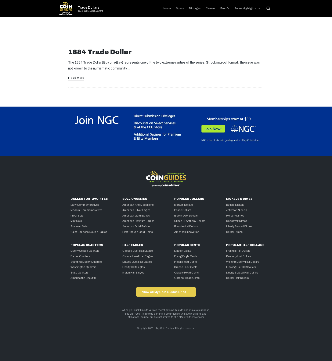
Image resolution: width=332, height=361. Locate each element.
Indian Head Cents (185, 261)
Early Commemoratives (85, 204)
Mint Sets (76, 220)
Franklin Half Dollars (238, 250)
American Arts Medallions (138, 204)
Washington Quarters (84, 267)
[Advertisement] (166, 34)
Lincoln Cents (182, 250)
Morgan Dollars (183, 204)
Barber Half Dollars (237, 277)
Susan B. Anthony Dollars (189, 220)
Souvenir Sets (79, 226)
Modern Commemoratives (86, 210)
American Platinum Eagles (138, 220)
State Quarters (80, 272)
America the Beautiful (83, 277)
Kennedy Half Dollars (238, 256)
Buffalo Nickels (235, 204)
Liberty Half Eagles (133, 267)
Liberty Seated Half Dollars (242, 272)
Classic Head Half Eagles (137, 256)
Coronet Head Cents (187, 277)
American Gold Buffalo (136, 226)
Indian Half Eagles (133, 272)
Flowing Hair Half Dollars (241, 267)
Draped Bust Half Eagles (137, 261)
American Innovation (186, 231)
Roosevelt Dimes (236, 220)
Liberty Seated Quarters (85, 250)
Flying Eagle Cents (185, 256)
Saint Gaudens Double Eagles (89, 231)
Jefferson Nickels (236, 210)
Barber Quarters (80, 256)
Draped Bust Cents (186, 267)
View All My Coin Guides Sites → (166, 292)
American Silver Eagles (136, 210)
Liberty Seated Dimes (239, 226)
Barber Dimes (234, 231)
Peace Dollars (182, 210)
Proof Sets (77, 215)
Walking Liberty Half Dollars (242, 261)
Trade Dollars (89, 7)
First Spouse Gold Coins (137, 231)
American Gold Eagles (136, 215)
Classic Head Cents (186, 272)
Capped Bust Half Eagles (137, 250)
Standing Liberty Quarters (86, 261)
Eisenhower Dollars (186, 215)
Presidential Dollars (186, 226)
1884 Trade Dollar (100, 52)
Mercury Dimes (235, 215)
